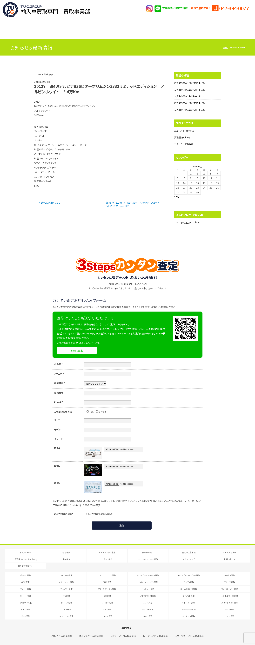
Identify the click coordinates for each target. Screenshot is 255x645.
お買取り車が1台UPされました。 (190, 76)
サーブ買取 (66, 602)
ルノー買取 (147, 596)
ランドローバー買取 (229, 582)
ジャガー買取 (25, 582)
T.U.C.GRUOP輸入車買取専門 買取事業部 (46, 9)
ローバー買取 (25, 589)
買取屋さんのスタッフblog (25, 29)
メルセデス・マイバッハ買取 (189, 568)
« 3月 (176, 190)
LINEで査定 (77, 344)
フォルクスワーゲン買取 (148, 575)
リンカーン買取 (188, 609)
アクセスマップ (229, 29)
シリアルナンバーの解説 (178, 29)
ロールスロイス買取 (188, 582)
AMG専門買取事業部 (62, 629)
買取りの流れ (76, 22)
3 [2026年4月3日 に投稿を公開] (204, 167)
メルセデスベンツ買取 (107, 568)
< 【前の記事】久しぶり (49, 196)
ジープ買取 (25, 609)
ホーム (225, 41)
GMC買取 (107, 602)
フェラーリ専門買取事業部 (123, 629)
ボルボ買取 (25, 602)
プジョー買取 (107, 596)
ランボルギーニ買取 (229, 589)
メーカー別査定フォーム (178, 22)
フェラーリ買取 (66, 568)
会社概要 (66, 546)
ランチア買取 (66, 596)
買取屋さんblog (182, 130)
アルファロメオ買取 (148, 589)
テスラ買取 (229, 602)
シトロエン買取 (188, 596)
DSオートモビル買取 (229, 596)
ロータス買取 (229, 568)
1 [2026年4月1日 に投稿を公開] (190, 167)
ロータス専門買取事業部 (155, 629)
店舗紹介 (76, 29)
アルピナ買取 (229, 575)
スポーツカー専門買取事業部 (189, 629)
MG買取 (66, 589)
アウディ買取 (188, 575)
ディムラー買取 (66, 582)
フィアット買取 (189, 589)
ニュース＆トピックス (184, 124)
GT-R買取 (25, 575)
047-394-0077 (234, 8)
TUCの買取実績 (229, 22)
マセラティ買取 (25, 596)
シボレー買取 (148, 602)
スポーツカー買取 (66, 575)
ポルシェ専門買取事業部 (91, 629)
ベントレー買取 (147, 582)
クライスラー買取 (66, 609)
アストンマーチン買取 (107, 582)
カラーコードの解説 (183, 137)
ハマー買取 (229, 609)
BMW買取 (107, 575)
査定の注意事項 (127, 22)
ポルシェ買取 (25, 568)
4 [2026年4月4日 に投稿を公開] (210, 167)
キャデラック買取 (189, 602)
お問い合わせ (229, 552)
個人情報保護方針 (25, 559)
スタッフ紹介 (127, 29)
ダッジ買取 (147, 609)
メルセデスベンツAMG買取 (148, 568)
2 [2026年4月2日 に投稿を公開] (197, 167)
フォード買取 (107, 609)
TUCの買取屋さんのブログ (187, 216)
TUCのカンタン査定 (25, 22)
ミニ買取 (107, 589)
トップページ (25, 546)
